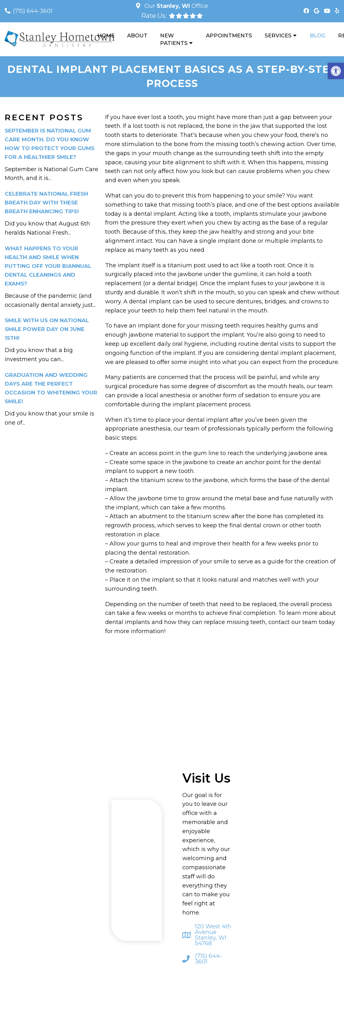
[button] (336, 71)
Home (106, 35)
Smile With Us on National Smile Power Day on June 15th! (47, 329)
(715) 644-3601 (32, 11)
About (137, 35)
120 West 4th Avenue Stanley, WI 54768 (213, 935)
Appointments (229, 35)
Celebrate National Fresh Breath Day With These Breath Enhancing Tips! (46, 202)
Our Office (175, 6)
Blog (317, 35)
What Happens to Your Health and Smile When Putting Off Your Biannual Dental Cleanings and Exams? (48, 266)
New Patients (174, 39)
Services (278, 35)
